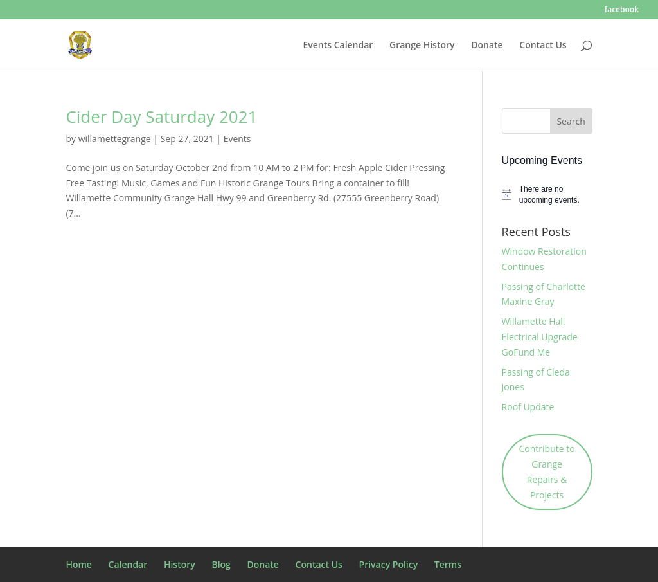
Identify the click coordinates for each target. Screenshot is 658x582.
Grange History (422, 46)
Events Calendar (338, 46)
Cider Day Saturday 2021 (161, 116)
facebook (622, 10)
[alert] (547, 194)
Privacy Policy (388, 564)
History (179, 564)
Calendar (128, 564)
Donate (486, 46)
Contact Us (542, 46)
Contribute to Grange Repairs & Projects (547, 471)
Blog (220, 564)
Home (79, 564)
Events (237, 138)
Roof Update (528, 407)
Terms (447, 564)
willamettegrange (114, 138)
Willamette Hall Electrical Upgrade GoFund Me (540, 336)
